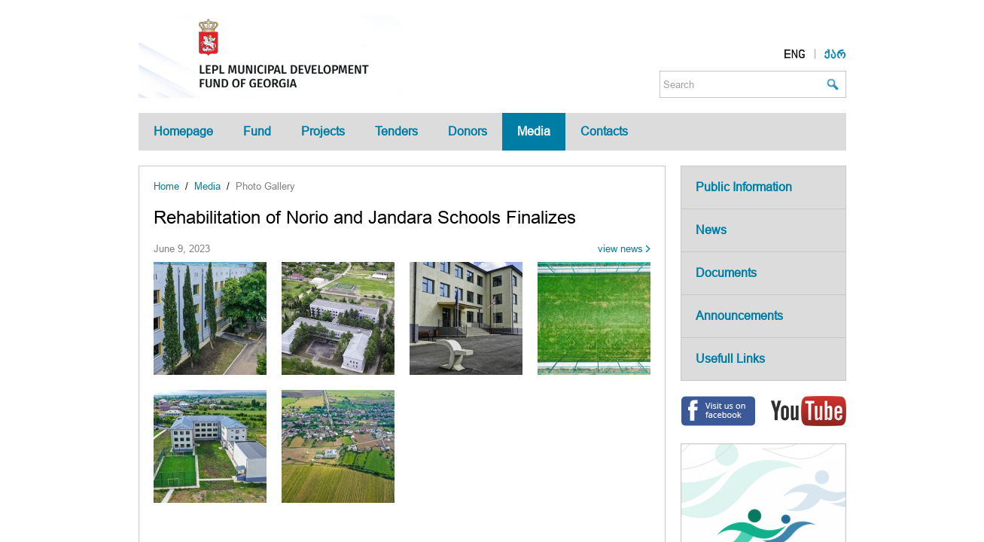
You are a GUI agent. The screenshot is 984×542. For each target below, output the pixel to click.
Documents (726, 272)
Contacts (604, 131)
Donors (467, 131)
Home (166, 186)
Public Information (744, 187)
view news (620, 248)
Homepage (183, 131)
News (711, 230)
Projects (323, 131)
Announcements (739, 315)
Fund (257, 131)
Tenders (396, 131)
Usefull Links (730, 358)
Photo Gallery (265, 186)
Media (533, 131)
